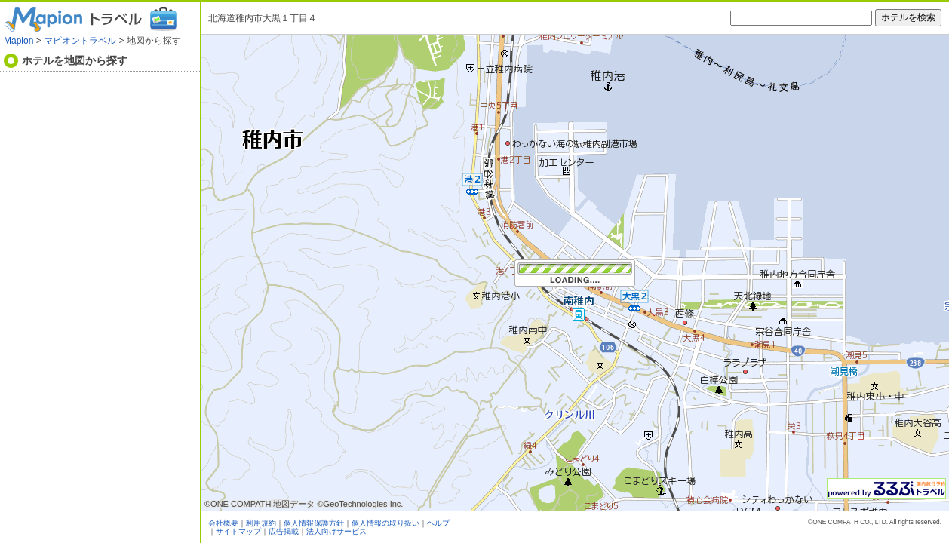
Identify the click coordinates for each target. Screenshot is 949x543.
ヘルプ (438, 523)
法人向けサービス (336, 531)
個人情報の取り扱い (385, 523)
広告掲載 (284, 531)
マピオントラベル (80, 40)
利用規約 (261, 523)
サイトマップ (238, 531)
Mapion (18, 40)
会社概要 (223, 523)
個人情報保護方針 (314, 523)
